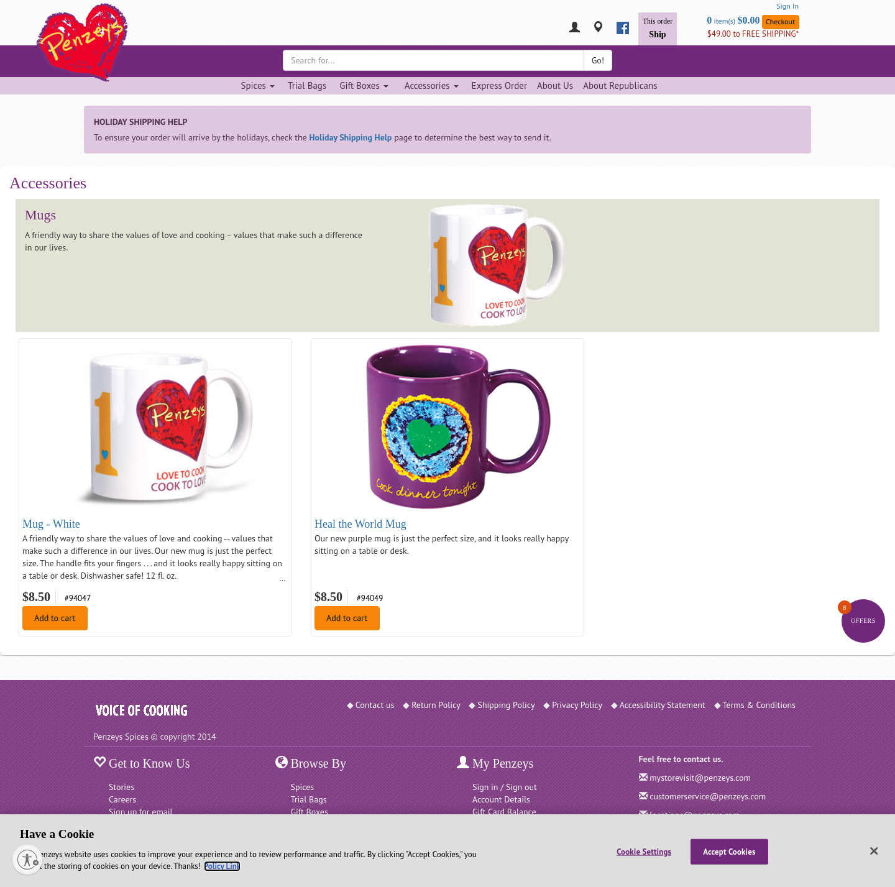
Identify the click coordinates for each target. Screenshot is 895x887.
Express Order (499, 85)
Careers (122, 799)
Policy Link (222, 866)
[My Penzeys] (574, 28)
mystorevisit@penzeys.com (700, 777)
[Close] (874, 851)
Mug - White (51, 524)
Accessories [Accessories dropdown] (432, 85)
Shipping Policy (506, 704)
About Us (555, 85)
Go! (598, 60)
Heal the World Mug (360, 524)
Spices (302, 787)
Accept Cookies (729, 851)
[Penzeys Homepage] (93, 28)
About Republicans (620, 85)
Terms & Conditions (759, 704)
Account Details (501, 799)
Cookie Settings (644, 851)
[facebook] (622, 28)
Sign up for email (141, 811)
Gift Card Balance (504, 811)
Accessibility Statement (662, 704)
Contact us (375, 704)
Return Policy (436, 704)
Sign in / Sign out (504, 787)
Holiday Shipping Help (350, 137)
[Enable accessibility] (27, 860)
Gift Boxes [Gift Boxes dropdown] (363, 85)
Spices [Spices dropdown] (257, 85)
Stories (121, 787)
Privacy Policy (577, 704)
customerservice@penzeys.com (707, 796)
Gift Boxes (309, 811)
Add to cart (54, 617)
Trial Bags (307, 85)
